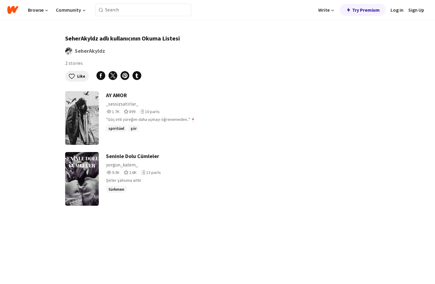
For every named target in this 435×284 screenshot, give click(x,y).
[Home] (12, 10)
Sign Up (416, 10)
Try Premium (363, 10)
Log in (397, 10)
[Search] (101, 10)
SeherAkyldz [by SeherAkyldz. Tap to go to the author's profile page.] (90, 50)
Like (77, 76)
